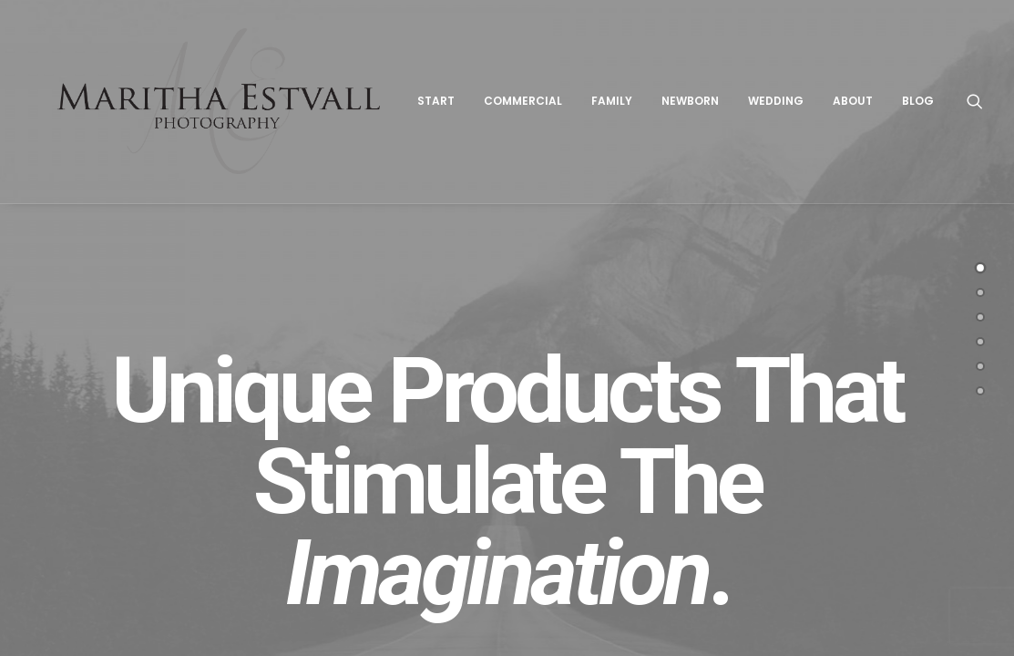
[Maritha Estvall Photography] (223, 107)
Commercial (533, 106)
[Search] (985, 106)
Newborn (700, 106)
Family (621, 106)
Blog (928, 106)
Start (446, 106)
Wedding (786, 106)
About (863, 106)
